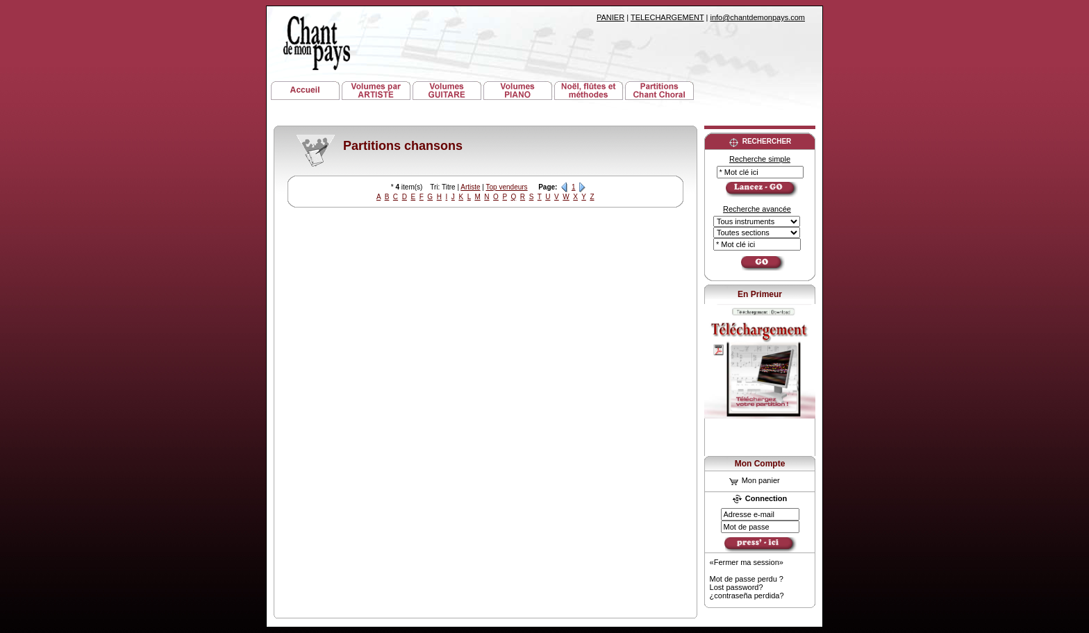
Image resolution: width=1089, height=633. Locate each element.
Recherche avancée (757, 209)
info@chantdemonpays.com (757, 17)
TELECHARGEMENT (667, 17)
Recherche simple (759, 159)
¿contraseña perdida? (747, 595)
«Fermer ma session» (746, 562)
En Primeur (760, 294)
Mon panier (754, 480)
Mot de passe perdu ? (746, 579)
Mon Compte (760, 464)
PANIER (610, 17)
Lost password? (736, 587)
